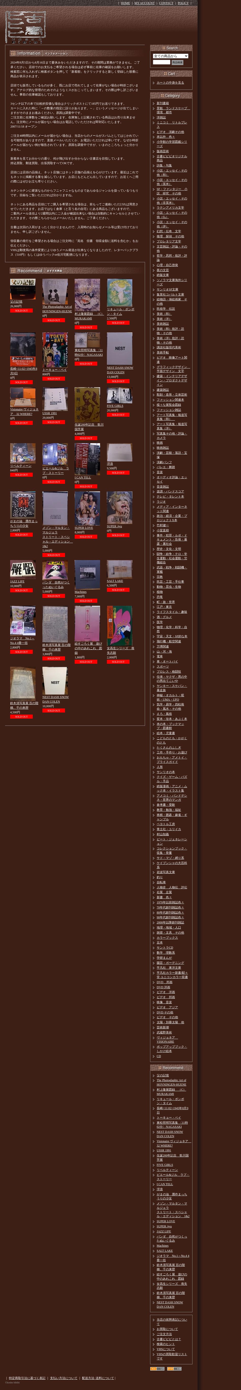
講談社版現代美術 (169, 347)
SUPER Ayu (114, 526)
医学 (160, 622)
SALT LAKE (115, 581)
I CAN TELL (83, 477)
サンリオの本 (166, 772)
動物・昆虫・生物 (169, 587)
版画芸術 (163, 151)
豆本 (160, 942)
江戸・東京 (164, 607)
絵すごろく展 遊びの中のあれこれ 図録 (88, 648)
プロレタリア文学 (169, 241)
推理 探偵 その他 (170, 236)
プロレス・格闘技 (169, 671)
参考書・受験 (166, 805)
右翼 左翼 (164, 892)
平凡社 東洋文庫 (169, 967)
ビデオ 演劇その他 (170, 132)
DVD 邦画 (164, 982)
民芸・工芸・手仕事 (170, 581)
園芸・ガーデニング (170, 963)
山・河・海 (164, 651)
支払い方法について (63, 1378)
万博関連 (163, 646)
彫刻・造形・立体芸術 (172, 394)
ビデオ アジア (167, 1007)
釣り (160, 877)
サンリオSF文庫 (167, 289)
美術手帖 (163, 352)
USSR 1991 (49, 413)
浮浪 (110, 464)
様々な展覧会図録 (169, 405)
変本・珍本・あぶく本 (172, 719)
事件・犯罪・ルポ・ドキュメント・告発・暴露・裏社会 (172, 540)
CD (159, 1056)
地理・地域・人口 (169, 927)
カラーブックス (167, 937)
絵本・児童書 (166, 733)
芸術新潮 (163, 1027)
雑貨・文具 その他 (170, 932)
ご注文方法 (164, 1334)
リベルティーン (20, 466)
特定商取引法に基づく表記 (27, 1378)
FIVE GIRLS (115, 406)
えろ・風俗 (164, 714)
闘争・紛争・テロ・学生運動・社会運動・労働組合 (172, 558)
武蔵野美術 (164, 1032)
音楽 (160, 472)
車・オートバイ (167, 661)
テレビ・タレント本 (170, 496)
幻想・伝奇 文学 (169, 231)
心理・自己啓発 (167, 265)
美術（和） (164, 314)
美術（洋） (164, 319)
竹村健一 (163, 525)
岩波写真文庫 (166, 872)
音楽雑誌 (163, 486)
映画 (160, 442)
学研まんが (164, 958)
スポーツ (163, 666)
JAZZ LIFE (17, 581)
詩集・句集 (164, 165)
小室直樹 (163, 530)
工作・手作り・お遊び (172, 752)
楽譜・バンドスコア (170, 491)
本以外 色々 (166, 136)
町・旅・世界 (166, 602)
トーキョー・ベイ (54, 370)
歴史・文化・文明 (169, 549)
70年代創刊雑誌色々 (170, 907)
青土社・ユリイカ (169, 829)
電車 (160, 656)
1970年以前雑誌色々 (170, 902)
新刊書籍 (163, 103)
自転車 (161, 882)
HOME (125, 3)
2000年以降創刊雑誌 (170, 922)
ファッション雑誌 (169, 410)
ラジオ (161, 501)
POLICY (183, 3)
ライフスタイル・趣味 (172, 612)
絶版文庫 (163, 275)
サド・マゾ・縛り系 (170, 858)
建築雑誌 (163, 390)
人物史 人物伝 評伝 (172, 887)
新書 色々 (164, 897)
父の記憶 (16, 301)
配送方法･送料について (98, 1378)
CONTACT (166, 3)
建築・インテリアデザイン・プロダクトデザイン (172, 380)
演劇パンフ (164, 462)
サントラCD (165, 947)
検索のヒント (166, 1344)
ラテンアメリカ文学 (170, 207)
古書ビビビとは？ (169, 1339)
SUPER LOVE (84, 528)
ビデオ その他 (167, 1017)
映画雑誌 (163, 448)
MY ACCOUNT (145, 3)
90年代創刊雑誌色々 (170, 917)
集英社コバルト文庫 (170, 294)
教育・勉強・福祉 (169, 810)
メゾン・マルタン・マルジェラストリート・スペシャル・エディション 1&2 (57, 537)
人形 (160, 767)
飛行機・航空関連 (169, 641)
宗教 (160, 577)
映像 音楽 (164, 1002)
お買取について (167, 1329)
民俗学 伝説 (166, 309)
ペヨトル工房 (166, 824)
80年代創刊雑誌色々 (170, 912)
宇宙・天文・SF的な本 (172, 636)
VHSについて (166, 1349)
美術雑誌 (163, 324)
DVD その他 (165, 1012)
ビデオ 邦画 (166, 997)
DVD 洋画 (163, 987)
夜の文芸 (163, 270)
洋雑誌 (161, 117)
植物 (160, 592)
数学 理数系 (166, 952)
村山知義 (163, 834)
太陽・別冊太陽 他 (170, 1022)
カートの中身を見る (170, 82)
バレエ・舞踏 (166, 467)
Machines (81, 592)
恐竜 (160, 597)
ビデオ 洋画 (166, 992)
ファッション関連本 (170, 399)
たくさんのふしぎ (169, 747)
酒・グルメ (164, 617)
